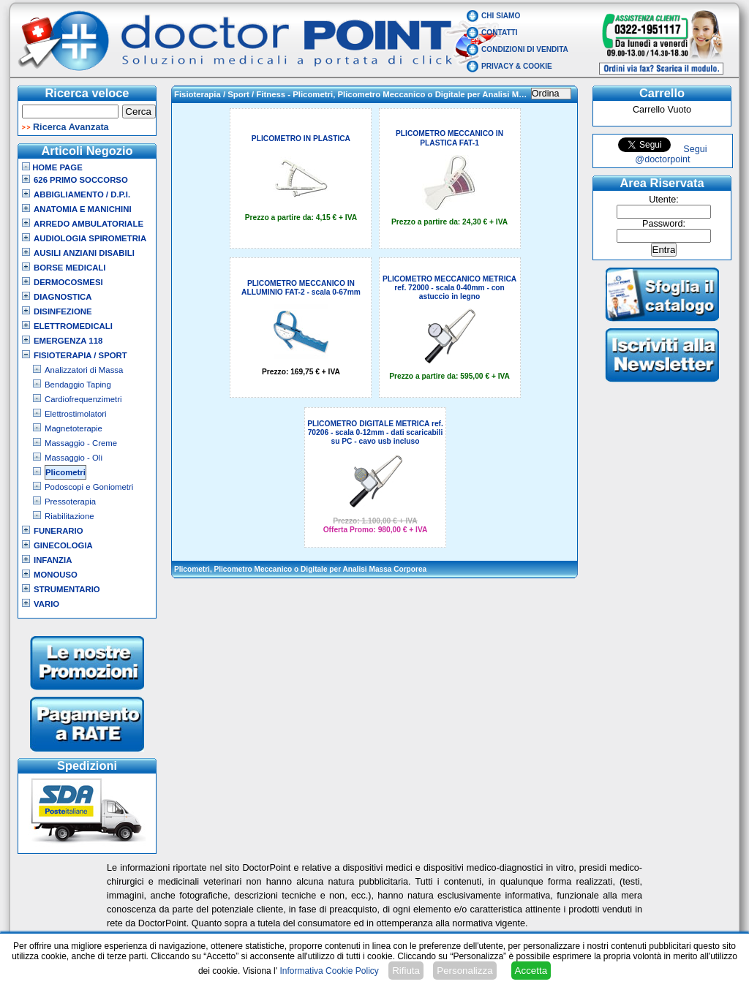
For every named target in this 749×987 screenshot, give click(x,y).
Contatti (499, 33)
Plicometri (65, 472)
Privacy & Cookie (516, 66)
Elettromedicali (73, 326)
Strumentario (67, 589)
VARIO (46, 604)
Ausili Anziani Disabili (84, 253)
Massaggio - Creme (81, 443)
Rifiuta (406, 970)
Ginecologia (63, 545)
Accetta (531, 970)
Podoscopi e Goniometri (89, 487)
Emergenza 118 (68, 340)
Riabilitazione (69, 516)
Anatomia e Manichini (83, 209)
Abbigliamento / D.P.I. (82, 194)
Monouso (56, 574)
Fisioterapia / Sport (80, 355)
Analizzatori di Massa (84, 370)
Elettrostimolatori (76, 413)
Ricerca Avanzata (71, 127)
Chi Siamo (500, 16)
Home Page (52, 167)
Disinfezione (63, 311)
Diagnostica (63, 296)
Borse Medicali (69, 267)
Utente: (664, 199)
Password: (663, 224)
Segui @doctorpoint (671, 154)
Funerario (58, 530)
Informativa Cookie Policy (328, 971)
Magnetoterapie (73, 428)
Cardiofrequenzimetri (83, 399)
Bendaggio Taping (78, 384)
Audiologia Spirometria (90, 238)
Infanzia (53, 560)
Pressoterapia (70, 501)
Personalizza (464, 970)
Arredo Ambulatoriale (88, 223)
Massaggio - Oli (73, 457)
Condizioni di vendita (524, 49)
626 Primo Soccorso (81, 179)
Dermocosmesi (68, 282)
